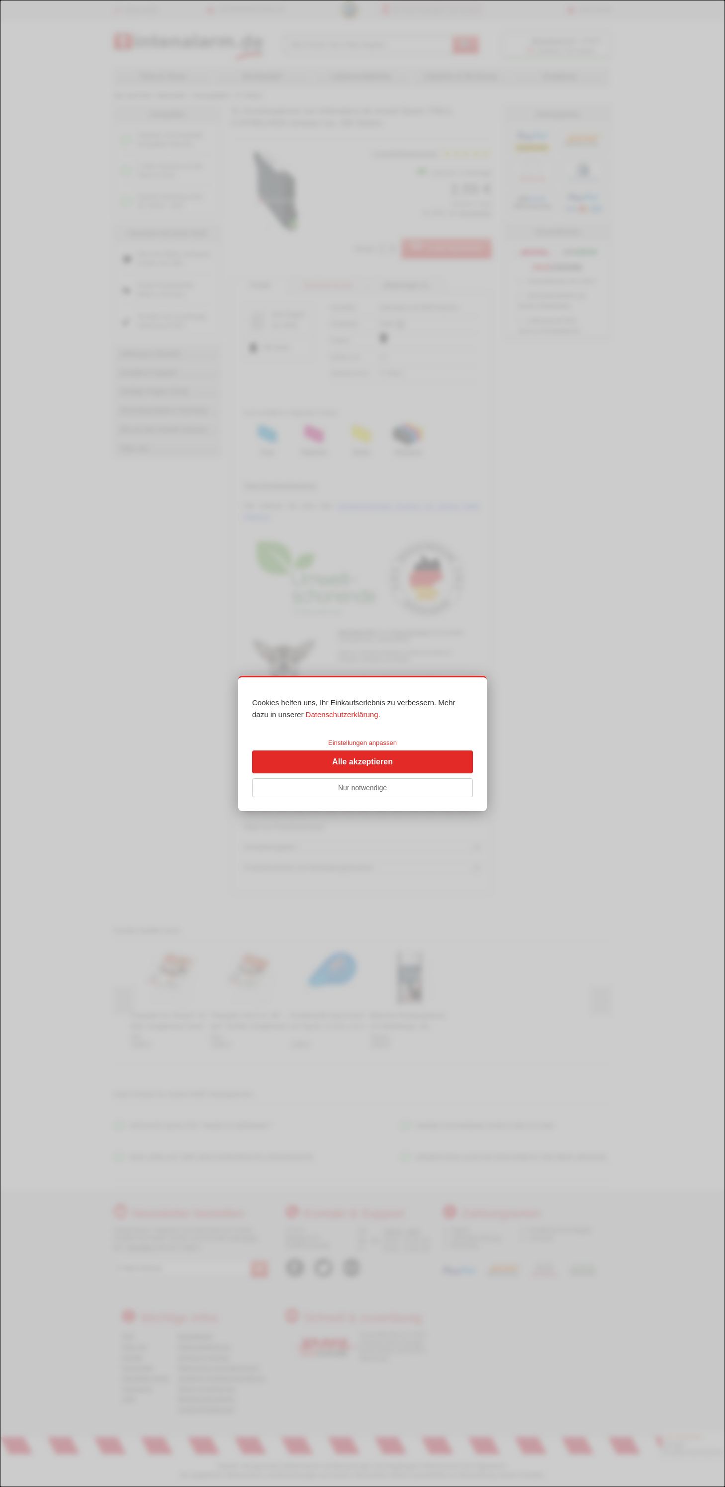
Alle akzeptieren (362, 761)
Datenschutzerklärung (342, 714)
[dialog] (362, 743)
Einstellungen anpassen (362, 742)
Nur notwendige (362, 788)
